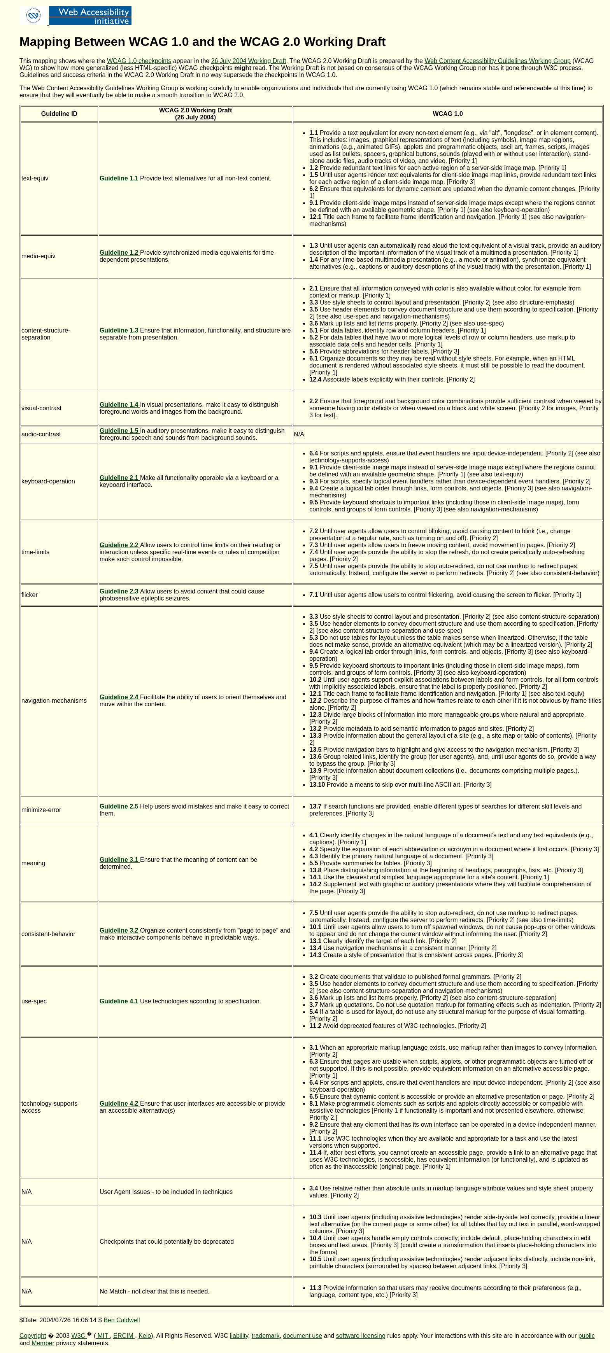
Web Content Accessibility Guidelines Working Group (497, 61)
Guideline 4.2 (120, 1103)
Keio (144, 1335)
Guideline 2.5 (120, 806)
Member (43, 1343)
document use (303, 1335)
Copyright (32, 1335)
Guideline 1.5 (120, 430)
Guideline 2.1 (120, 477)
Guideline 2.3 (120, 591)
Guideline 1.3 (120, 330)
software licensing (361, 1335)
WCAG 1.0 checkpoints (139, 61)
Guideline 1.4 (120, 404)
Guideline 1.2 (120, 252)
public (586, 1335)
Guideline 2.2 (120, 545)
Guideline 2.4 (120, 697)
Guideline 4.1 (120, 1001)
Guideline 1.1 (120, 178)
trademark (266, 1335)
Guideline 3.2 (120, 930)
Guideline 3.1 (120, 859)
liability (239, 1335)
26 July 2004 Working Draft (248, 61)
